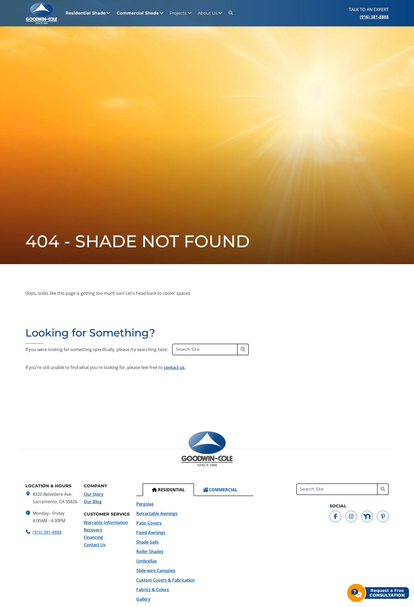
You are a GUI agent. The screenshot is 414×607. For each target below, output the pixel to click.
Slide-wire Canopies (155, 570)
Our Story (93, 494)
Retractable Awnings (156, 513)
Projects (178, 13)
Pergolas (145, 504)
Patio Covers (149, 523)
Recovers (93, 530)
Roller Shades (149, 551)
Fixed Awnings (150, 532)
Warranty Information (106, 522)
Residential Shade (85, 13)
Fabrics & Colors (152, 589)
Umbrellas (146, 561)
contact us (174, 367)
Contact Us (95, 545)
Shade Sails (147, 542)
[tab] (168, 489)
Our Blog (93, 502)
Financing (93, 537)
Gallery (143, 599)
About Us (208, 13)
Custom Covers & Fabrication (165, 580)
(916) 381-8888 (374, 17)
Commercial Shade (138, 13)
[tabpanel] (194, 551)
